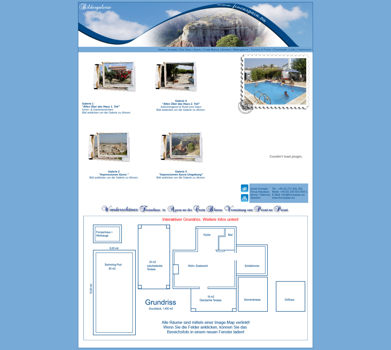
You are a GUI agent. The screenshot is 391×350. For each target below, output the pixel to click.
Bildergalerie (240, 49)
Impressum (304, 49)
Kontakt (172, 49)
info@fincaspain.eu (293, 194)
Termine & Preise (260, 49)
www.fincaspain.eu (283, 197)
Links (292, 49)
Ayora (197, 49)
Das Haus (185, 49)
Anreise (226, 49)
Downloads (280, 49)
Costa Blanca (211, 49)
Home (162, 49)
